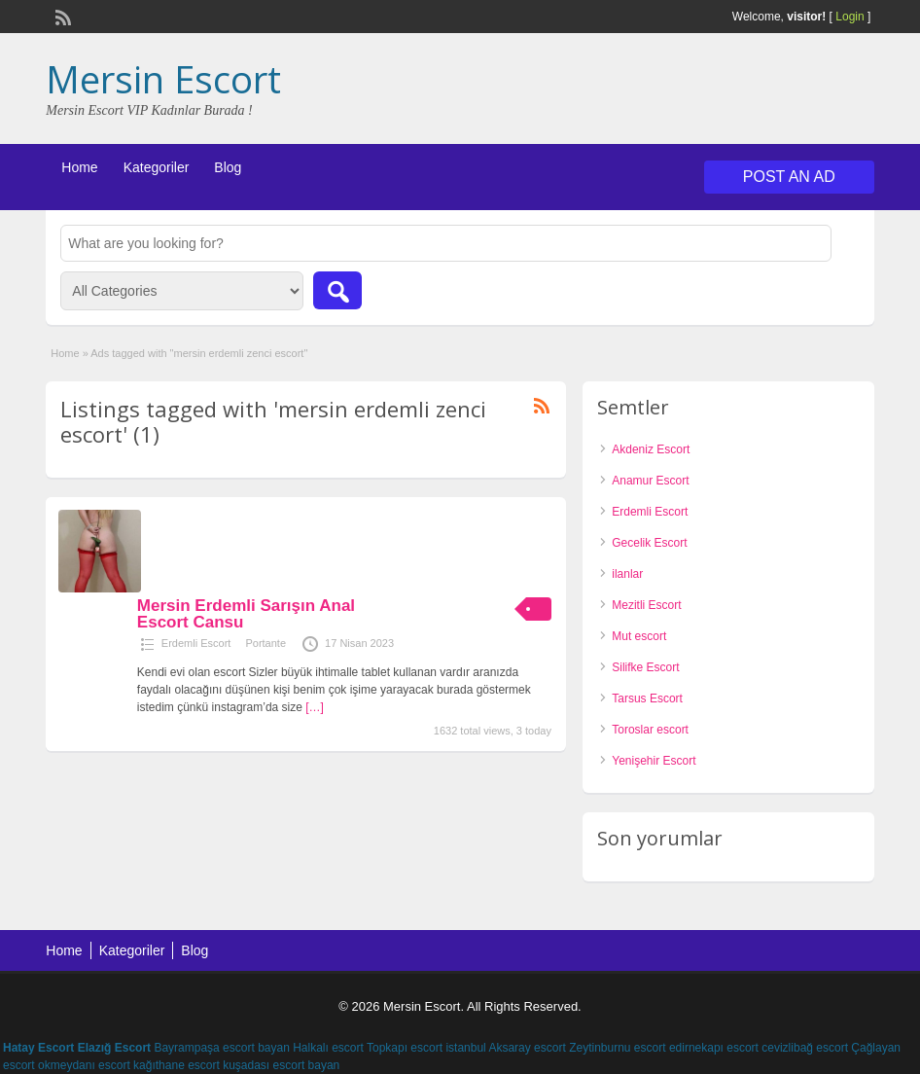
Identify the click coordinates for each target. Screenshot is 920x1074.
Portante (265, 643)
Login (849, 16)
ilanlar (627, 574)
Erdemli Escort (196, 643)
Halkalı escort (328, 1048)
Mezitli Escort (646, 605)
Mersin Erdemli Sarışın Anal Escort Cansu (246, 613)
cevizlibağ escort (804, 1048)
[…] (314, 707)
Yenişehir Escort (653, 761)
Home (79, 167)
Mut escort (639, 636)
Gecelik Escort (649, 543)
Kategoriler (157, 167)
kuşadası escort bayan (281, 1065)
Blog (227, 167)
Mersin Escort (163, 79)
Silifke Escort (645, 667)
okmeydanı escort (84, 1065)
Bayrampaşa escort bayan (221, 1048)
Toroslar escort (650, 729)
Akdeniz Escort (651, 449)
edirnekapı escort (714, 1048)
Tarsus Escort (647, 698)
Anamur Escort (650, 480)
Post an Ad (789, 176)
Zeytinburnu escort (617, 1048)
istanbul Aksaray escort (505, 1048)
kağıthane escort (176, 1065)
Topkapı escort (404, 1048)
